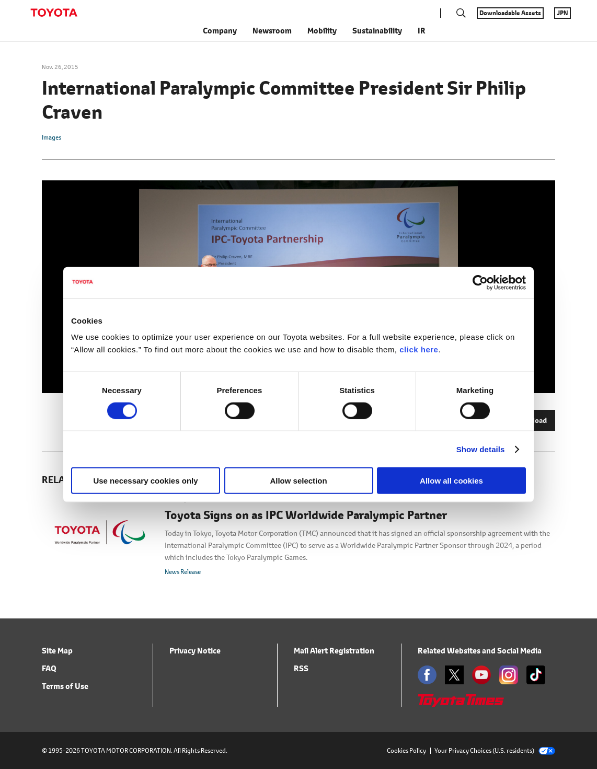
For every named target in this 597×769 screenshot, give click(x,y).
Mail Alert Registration (334, 650)
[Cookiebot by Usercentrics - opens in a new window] (480, 282)
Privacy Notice (195, 650)
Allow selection (298, 480)
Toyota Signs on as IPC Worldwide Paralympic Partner (306, 515)
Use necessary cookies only (145, 480)
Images (51, 137)
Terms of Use (65, 686)
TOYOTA (53, 12)
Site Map (57, 650)
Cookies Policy (406, 750)
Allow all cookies (451, 480)
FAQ (49, 668)
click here (418, 349)
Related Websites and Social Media (480, 650)
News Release (183, 571)
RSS (301, 668)
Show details (480, 448)
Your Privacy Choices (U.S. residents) (494, 750)
